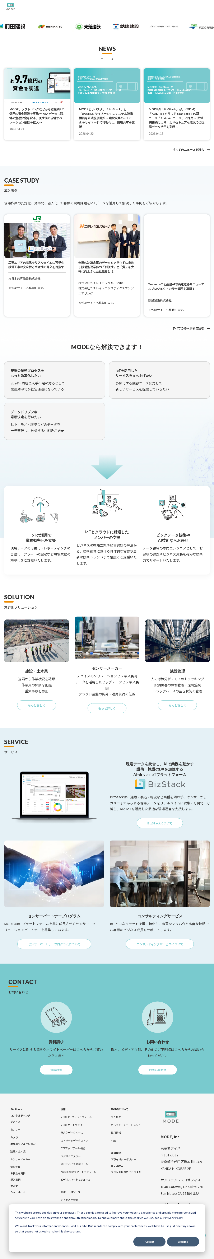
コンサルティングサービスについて (163, 941)
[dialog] (107, 1228)
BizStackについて (165, 819)
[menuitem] (16, 1105)
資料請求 (60, 1067)
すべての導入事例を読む (188, 321)
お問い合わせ (162, 1067)
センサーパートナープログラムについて (58, 941)
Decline (183, 1241)
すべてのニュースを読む (188, 149)
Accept (149, 1241)
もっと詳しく (41, 700)
